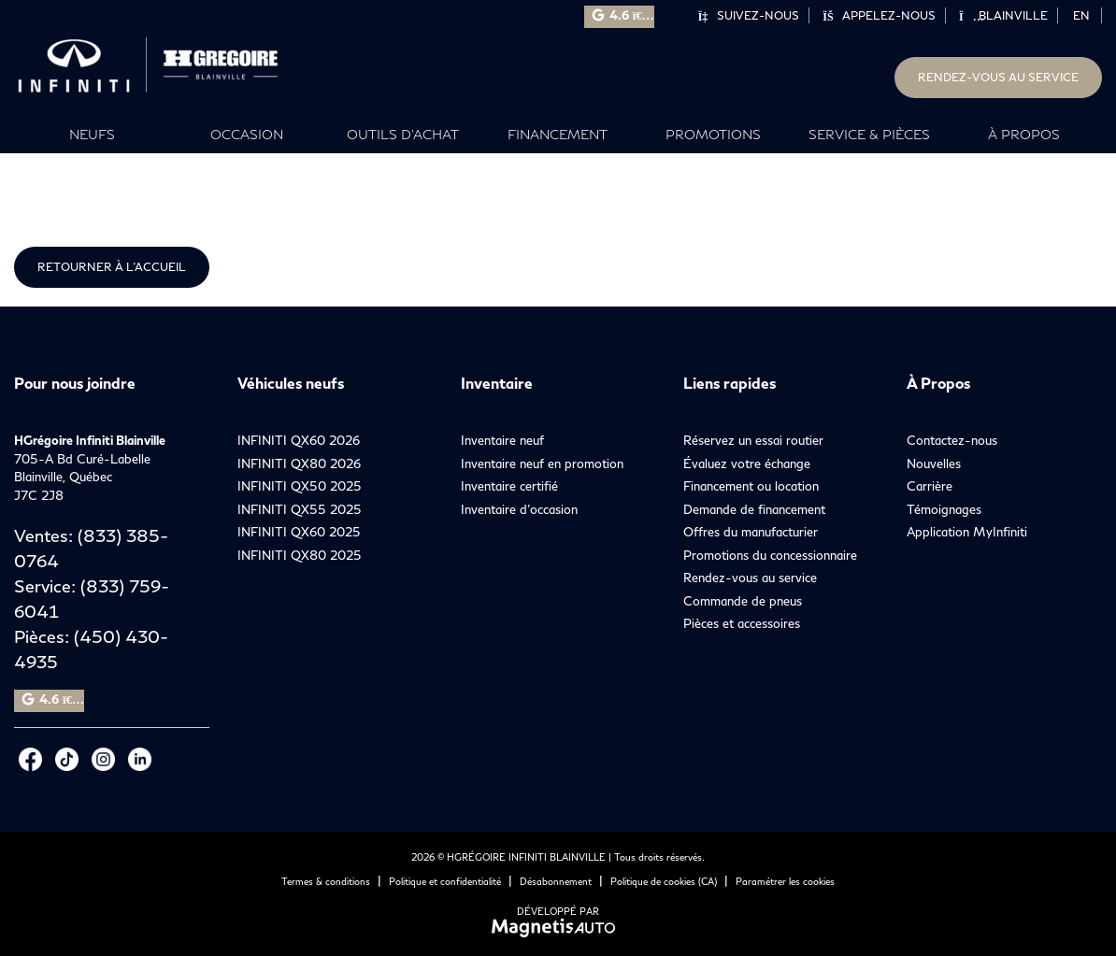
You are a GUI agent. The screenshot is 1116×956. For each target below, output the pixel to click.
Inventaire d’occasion (519, 509)
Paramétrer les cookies (785, 881)
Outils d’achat (403, 134)
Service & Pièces (869, 134)
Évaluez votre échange (746, 463)
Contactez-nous (952, 440)
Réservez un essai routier (753, 440)
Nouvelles (934, 463)
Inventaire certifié (509, 485)
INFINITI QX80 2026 (299, 463)
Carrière (929, 485)
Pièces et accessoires (741, 623)
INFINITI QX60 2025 (299, 531)
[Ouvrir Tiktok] (67, 759)
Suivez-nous (748, 15)
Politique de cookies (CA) (663, 881)
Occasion (246, 134)
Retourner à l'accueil (111, 267)
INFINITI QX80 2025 (299, 555)
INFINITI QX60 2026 (298, 440)
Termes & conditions (325, 881)
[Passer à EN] (1082, 15)
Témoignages (944, 509)
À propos (1024, 134)
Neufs (92, 134)
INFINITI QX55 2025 (299, 509)
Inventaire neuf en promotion (542, 463)
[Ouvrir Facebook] (30, 759)
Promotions (713, 134)
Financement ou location (751, 485)
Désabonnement (556, 881)
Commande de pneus (742, 600)
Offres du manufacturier (750, 531)
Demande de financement (754, 509)
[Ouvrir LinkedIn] (139, 759)
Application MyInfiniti (967, 531)
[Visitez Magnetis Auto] (558, 927)
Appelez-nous (879, 15)
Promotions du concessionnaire (770, 555)
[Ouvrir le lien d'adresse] (82, 477)
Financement (558, 134)
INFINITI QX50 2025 (299, 485)
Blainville (1003, 15)
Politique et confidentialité (445, 881)
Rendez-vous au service (998, 77)
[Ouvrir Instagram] (103, 759)
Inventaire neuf (502, 440)
